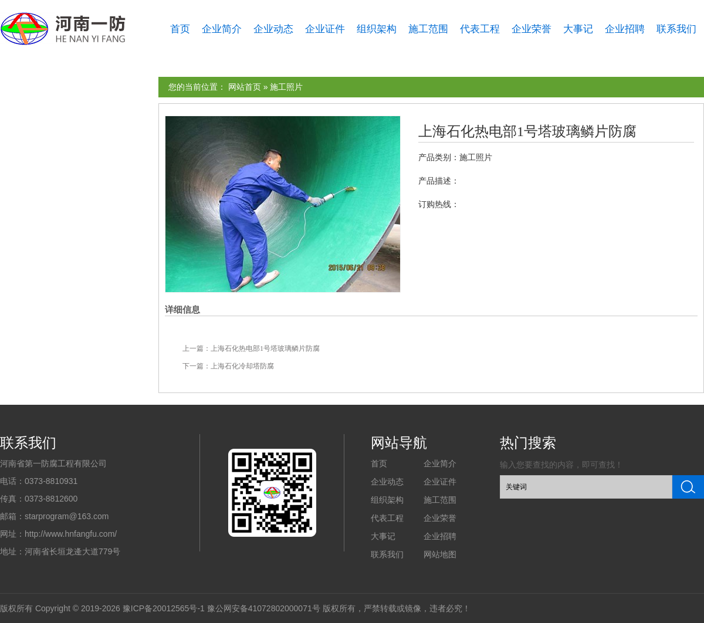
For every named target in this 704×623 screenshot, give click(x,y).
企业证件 (325, 29)
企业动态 (273, 29)
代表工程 (480, 29)
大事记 (578, 29)
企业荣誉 (531, 29)
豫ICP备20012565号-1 (164, 608)
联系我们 (676, 29)
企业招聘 (625, 29)
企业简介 (222, 29)
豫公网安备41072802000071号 (263, 608)
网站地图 (440, 554)
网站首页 (244, 87)
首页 (180, 29)
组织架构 (377, 29)
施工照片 (286, 87)
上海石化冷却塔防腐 (242, 366)
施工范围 (428, 29)
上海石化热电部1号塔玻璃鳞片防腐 (527, 131)
